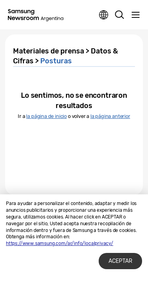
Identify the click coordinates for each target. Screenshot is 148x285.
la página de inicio (46, 116)
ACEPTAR (120, 261)
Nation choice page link (104, 15)
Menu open (135, 15)
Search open (119, 15)
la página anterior (110, 116)
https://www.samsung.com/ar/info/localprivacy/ (59, 243)
